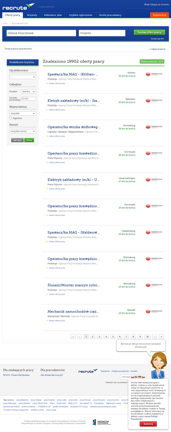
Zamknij (148, 423)
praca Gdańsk (36, 400)
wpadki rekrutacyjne (60, 407)
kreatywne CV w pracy (79, 407)
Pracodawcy (99, 403)
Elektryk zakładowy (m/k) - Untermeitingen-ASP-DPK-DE (97, 180)
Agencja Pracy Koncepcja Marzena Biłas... (78, 79)
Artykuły (32, 15)
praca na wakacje (28, 407)
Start (5, 23)
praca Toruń (126, 400)
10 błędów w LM (44, 407)
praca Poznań (85, 400)
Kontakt (134, 371)
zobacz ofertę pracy (57, 83)
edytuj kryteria (157, 49)
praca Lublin (61, 400)
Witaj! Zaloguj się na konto (156, 4)
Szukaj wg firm (157, 39)
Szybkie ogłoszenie (80, 15)
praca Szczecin (113, 400)
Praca (52, 403)
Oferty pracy (12, 15)
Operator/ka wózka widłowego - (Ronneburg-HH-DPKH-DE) (100, 127)
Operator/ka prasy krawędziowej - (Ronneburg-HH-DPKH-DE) (101, 259)
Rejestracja (159, 15)
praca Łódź (73, 400)
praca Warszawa (9, 403)
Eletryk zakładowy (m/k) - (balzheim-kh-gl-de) (87, 101)
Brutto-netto (61, 403)
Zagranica (17, 118)
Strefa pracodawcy (110, 15)
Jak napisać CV (86, 403)
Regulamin (105, 371)
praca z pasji (51, 410)
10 (147, 336)
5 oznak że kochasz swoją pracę (15, 410)
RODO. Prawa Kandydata (16, 375)
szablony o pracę (37, 410)
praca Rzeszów (99, 400)
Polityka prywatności (120, 371)
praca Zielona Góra (40, 403)
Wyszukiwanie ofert (20, 23)
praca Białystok (22, 400)
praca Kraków (49, 400)
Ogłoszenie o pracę (113, 403)
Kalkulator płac (53, 15)
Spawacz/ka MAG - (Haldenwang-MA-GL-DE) (86, 232)
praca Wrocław (24, 403)
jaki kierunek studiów (11, 407)
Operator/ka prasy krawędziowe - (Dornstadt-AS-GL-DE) (96, 206)
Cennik (126, 403)
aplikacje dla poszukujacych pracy (103, 407)
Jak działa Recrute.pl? (51, 375)
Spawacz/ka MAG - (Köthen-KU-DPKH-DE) (84, 74)
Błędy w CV (72, 403)
